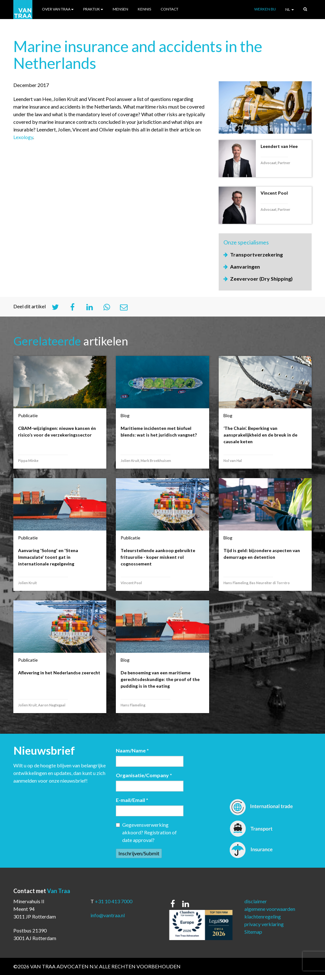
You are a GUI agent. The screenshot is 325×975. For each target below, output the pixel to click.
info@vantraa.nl (107, 915)
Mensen (120, 9)
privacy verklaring (264, 924)
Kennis (144, 9)
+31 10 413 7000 (113, 901)
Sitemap (253, 932)
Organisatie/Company (144, 775)
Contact (169, 9)
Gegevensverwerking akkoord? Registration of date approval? (146, 832)
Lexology (23, 137)
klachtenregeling (262, 916)
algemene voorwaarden (269, 909)
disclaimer (255, 901)
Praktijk (93, 9)
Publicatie (28, 415)
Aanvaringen (245, 267)
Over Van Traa (58, 9)
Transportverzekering (256, 254)
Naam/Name (132, 750)
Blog (125, 415)
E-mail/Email (132, 800)
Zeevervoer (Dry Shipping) (261, 279)
